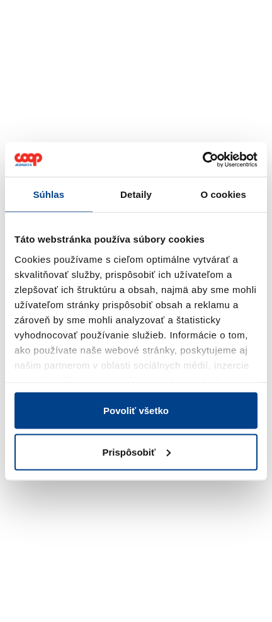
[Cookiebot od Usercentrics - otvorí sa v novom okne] (202, 159)
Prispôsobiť (136, 451)
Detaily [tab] (136, 194)
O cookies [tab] (223, 194)
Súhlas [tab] (48, 194)
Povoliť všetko (136, 410)
